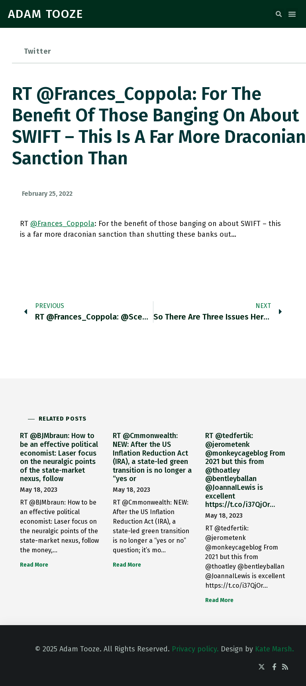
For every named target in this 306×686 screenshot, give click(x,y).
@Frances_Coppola (62, 223)
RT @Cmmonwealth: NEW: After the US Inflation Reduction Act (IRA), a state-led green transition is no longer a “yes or (152, 457)
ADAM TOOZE (45, 14)
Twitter (37, 51)
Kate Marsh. (274, 649)
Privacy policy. (195, 649)
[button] (278, 14)
